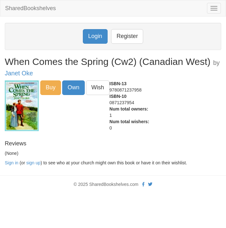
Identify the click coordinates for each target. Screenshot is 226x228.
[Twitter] (150, 184)
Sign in (11, 162)
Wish (97, 87)
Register (127, 36)
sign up (33, 162)
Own (73, 87)
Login (95, 36)
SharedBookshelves (30, 8)
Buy (51, 87)
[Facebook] (143, 184)
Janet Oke (19, 73)
